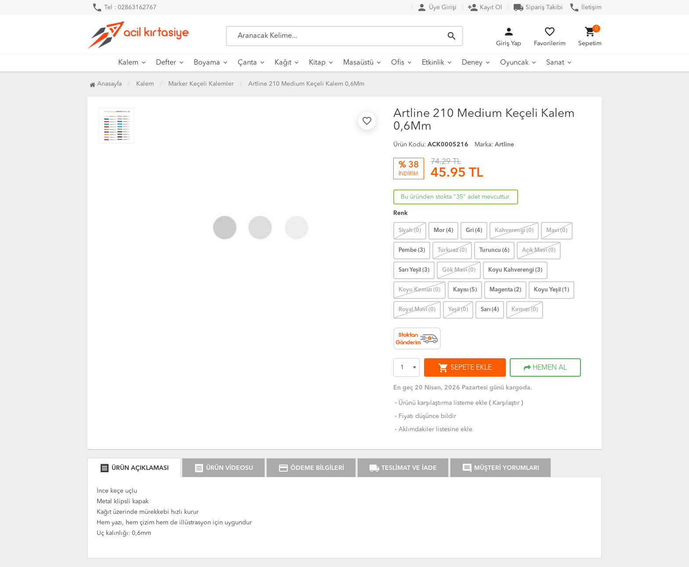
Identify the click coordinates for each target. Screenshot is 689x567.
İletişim (585, 7)
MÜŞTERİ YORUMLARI (500, 468)
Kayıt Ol (485, 7)
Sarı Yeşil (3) (414, 270)
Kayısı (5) (465, 290)
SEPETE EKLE (465, 368)
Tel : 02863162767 (124, 7)
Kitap (317, 62)
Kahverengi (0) (514, 230)
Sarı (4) (490, 310)
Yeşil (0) (458, 310)
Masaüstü (358, 62)
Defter (166, 62)
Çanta (247, 62)
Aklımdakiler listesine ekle (432, 429)
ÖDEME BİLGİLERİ (311, 468)
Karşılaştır (506, 403)
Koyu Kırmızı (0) (419, 290)
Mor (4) (443, 230)
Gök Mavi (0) (458, 270)
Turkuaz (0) (452, 250)
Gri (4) (474, 230)
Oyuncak (514, 62)
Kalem (128, 62)
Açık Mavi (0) (538, 250)
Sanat (555, 62)
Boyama (207, 62)
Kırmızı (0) (524, 310)
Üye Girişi (437, 7)
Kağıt (283, 62)
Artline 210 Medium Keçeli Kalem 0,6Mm (306, 84)
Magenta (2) (505, 290)
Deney (472, 62)
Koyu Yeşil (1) (551, 290)
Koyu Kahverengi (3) (515, 270)
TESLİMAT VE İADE (403, 468)
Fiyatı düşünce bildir (424, 416)
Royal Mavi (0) (417, 310)
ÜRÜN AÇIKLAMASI (134, 468)
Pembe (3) (412, 250)
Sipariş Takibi (538, 7)
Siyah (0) (410, 230)
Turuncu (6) (494, 250)
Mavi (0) (556, 230)
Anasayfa (106, 84)
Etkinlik (433, 62)
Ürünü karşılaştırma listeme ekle (440, 403)
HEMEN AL (545, 368)
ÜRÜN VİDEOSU (223, 468)
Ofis (397, 62)
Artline (504, 145)
